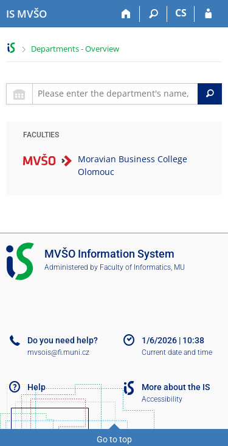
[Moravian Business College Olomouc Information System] (26, 14)
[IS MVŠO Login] (208, 14)
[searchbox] (115, 94)
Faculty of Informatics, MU (142, 267)
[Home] (126, 14)
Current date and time (177, 352)
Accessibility (162, 399)
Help (36, 387)
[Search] (153, 14)
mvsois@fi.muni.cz (58, 352)
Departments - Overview (75, 48)
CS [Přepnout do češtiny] (181, 12)
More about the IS (176, 387)
